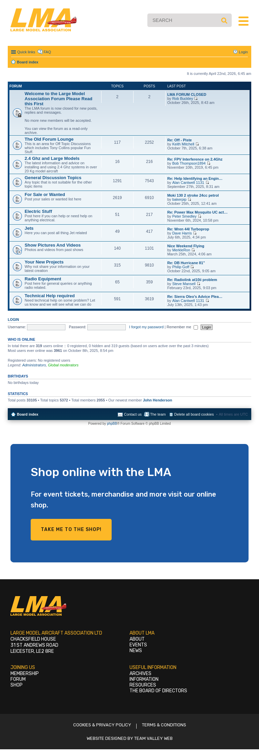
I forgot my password (146, 327)
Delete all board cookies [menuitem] (194, 414)
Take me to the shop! (71, 529)
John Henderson (157, 400)
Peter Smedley (184, 216)
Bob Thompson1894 (189, 163)
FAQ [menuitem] (47, 52)
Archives (140, 673)
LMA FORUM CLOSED (186, 94)
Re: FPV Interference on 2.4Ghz (195, 159)
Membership (24, 673)
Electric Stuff (38, 211)
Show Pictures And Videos (53, 245)
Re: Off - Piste (179, 140)
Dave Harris (182, 233)
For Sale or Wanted (45, 194)
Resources (143, 685)
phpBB (112, 423)
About (137, 639)
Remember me (182, 327)
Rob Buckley (182, 98)
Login (13, 319)
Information (144, 679)
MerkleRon (181, 250)
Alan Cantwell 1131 (188, 182)
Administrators (34, 365)
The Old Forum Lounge (49, 139)
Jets (29, 228)
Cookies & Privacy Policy (102, 724)
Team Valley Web (153, 738)
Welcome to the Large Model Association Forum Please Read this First (58, 98)
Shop (16, 685)
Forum (18, 679)
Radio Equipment (43, 278)
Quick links (26, 52)
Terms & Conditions (164, 724)
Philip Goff (181, 267)
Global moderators (63, 365)
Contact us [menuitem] (133, 414)
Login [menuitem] (243, 52)
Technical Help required (50, 295)
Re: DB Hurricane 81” (186, 263)
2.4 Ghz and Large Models (52, 158)
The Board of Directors (158, 691)
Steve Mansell (184, 284)
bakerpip (179, 199)
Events (138, 645)
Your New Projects (44, 261)
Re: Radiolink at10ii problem (192, 280)
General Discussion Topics (53, 177)
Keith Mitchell (183, 144)
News (136, 650)
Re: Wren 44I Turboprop (188, 229)
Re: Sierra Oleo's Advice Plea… (195, 297)
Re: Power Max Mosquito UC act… (197, 212)
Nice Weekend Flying (185, 246)
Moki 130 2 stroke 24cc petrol (193, 195)
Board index (27, 414)
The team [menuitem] (158, 414)
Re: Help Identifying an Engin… (195, 178)
